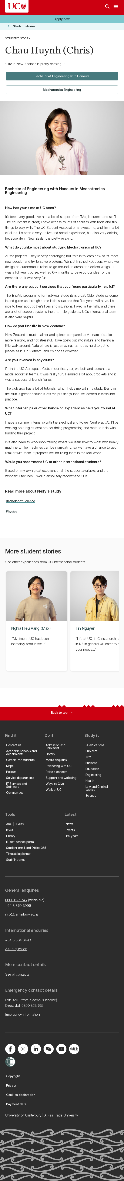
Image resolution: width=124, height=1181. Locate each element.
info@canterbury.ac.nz (21, 914)
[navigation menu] (116, 7)
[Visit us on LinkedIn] (36, 1049)
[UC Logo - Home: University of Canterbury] (17, 6)
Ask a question (16, 949)
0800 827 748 (16, 900)
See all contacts (17, 974)
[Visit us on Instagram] (23, 1049)
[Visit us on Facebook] (10, 1049)
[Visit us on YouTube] (61, 1049)
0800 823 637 (32, 1005)
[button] (62, 19)
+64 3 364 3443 (18, 940)
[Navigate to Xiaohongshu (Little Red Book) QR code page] (74, 1049)
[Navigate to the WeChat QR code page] (48, 1049)
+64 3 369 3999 (18, 905)
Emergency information (22, 1014)
